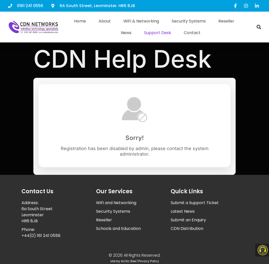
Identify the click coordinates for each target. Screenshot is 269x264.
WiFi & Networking (141, 21)
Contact (192, 33)
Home (80, 21)
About (105, 21)
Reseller (226, 21)
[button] (259, 27)
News (126, 33)
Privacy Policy (148, 261)
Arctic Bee (128, 261)
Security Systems (189, 21)
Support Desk (157, 33)
